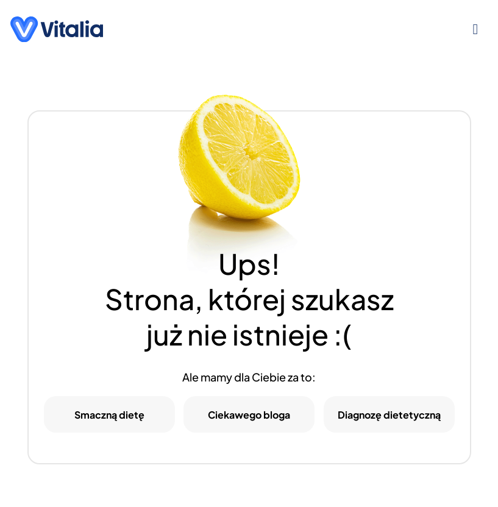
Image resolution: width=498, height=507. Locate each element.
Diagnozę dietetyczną (389, 414)
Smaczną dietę (109, 414)
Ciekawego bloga (249, 414)
